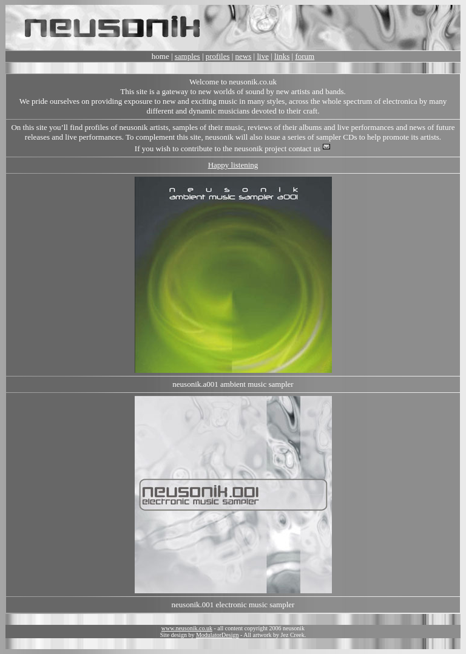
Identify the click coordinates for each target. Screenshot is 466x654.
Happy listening (233, 164)
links (281, 56)
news (243, 56)
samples (187, 56)
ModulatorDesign (217, 635)
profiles (218, 56)
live (263, 56)
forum (304, 56)
